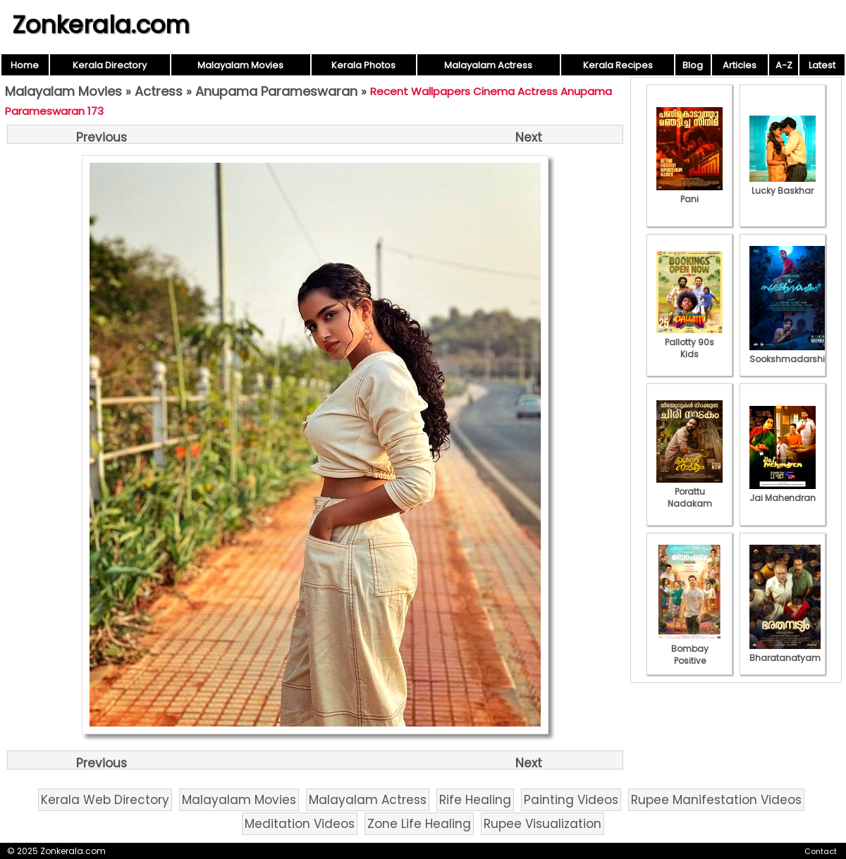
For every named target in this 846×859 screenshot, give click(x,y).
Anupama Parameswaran (276, 91)
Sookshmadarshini (791, 353)
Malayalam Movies (240, 65)
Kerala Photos (363, 65)
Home (25, 65)
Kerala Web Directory (105, 799)
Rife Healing (475, 799)
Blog (692, 65)
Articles (739, 65)
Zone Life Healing (419, 823)
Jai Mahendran (782, 492)
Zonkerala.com (101, 25)
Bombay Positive (689, 649)
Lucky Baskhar (782, 185)
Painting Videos (571, 799)
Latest (822, 65)
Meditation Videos (300, 823)
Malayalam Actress (488, 65)
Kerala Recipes (618, 65)
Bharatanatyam (785, 652)
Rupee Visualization (542, 823)
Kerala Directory (110, 65)
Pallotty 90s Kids (689, 342)
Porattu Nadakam (689, 491)
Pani (689, 193)
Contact (820, 851)
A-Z (784, 65)
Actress (159, 91)
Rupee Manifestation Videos (716, 799)
